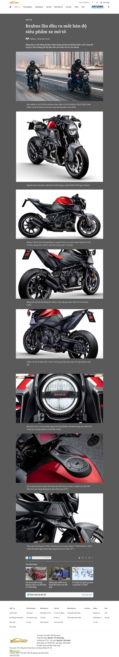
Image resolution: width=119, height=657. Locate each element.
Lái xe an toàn (58, 622)
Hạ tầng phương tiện (16, 617)
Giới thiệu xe (97, 617)
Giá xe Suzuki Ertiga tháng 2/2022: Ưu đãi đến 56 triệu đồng (36, 584)
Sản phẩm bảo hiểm (74, 613)
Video (76, 7)
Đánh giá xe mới (45, 613)
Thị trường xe (27, 7)
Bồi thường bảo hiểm (74, 617)
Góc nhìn (12, 622)
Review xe (96, 613)
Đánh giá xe (39, 7)
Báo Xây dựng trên (41, 558)
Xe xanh (68, 7)
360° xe (17, 7)
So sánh (43, 617)
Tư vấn (95, 622)
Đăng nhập (106, 2)
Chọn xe (57, 617)
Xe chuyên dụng (31, 617)
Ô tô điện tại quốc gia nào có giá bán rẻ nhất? (82, 583)
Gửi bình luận (87, 595)
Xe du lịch (29, 613)
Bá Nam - (33, 39)
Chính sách (13, 613)
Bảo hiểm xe (58, 7)
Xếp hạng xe (44, 622)
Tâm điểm (13, 627)
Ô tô (106, 613)
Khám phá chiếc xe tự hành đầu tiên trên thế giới (58, 584)
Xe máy (28, 622)
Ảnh (83, 7)
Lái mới (48, 7)
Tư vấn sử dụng (59, 613)
